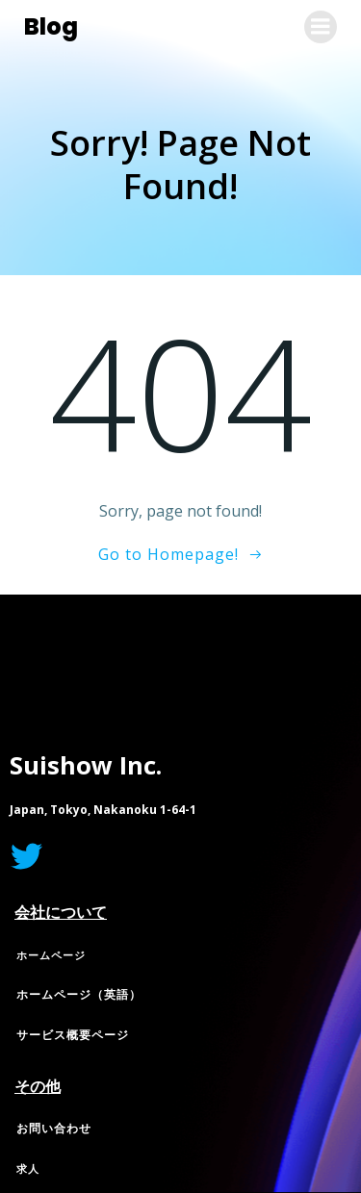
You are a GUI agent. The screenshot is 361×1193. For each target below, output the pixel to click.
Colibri (238, 679)
